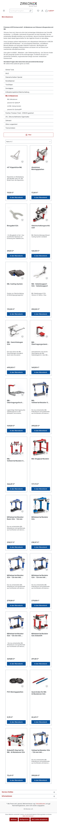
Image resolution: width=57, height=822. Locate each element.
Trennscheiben (10, 128)
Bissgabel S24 (12, 226)
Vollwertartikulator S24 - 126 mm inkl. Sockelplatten (40, 751)
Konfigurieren (24, 819)
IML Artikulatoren (11, 96)
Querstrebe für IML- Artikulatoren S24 (39, 693)
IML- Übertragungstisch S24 (14, 402)
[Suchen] (30, 11)
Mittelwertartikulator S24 (39, 518)
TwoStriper (9, 85)
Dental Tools (9, 70)
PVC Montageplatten (15, 692)
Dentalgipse (9, 88)
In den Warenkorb (16, 197)
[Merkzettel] (38, 10)
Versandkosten (40, 803)
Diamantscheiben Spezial (13, 77)
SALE (7, 73)
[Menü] (4, 10)
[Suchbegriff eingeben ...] (19, 11)
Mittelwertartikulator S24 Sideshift (39, 635)
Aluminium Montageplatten (37, 168)
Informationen (7, 796)
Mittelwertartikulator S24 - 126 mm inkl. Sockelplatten (15, 576)
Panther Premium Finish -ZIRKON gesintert (19, 113)
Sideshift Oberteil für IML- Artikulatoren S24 (16, 751)
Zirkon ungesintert (11, 124)
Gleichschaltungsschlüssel (40, 227)
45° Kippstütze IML (14, 167)
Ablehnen (14, 819)
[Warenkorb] (49, 11)
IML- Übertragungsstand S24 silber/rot (39, 343)
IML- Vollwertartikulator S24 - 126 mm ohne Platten (40, 402)
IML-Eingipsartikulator (40, 459)
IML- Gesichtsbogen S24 (15, 343)
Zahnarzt (8, 120)
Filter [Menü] (28, 134)
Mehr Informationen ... (28, 816)
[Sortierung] (28, 141)
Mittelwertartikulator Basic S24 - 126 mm (15, 518)
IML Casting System (15, 284)
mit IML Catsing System (14, 106)
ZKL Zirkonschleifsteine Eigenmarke (17, 117)
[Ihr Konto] (42, 10)
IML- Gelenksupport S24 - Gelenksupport (39, 285)
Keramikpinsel (9, 81)
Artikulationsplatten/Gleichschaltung (17, 92)
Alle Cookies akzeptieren (39, 819)
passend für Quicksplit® (14, 109)
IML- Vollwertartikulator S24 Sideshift (16, 460)
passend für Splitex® (13, 102)
